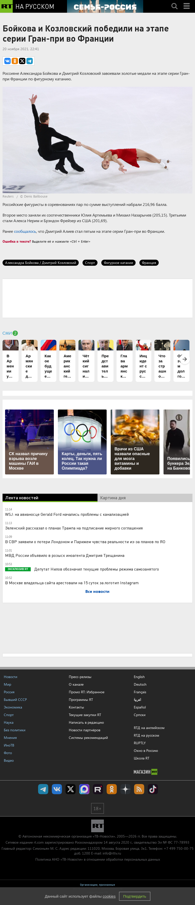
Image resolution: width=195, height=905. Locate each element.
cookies (109, 896)
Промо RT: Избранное (86, 691)
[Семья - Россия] (105, 6)
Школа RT (141, 758)
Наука (8, 722)
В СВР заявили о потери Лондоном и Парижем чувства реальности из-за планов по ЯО (85, 541)
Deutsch (140, 684)
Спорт (90, 262)
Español (140, 707)
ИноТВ (9, 745)
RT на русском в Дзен (125, 789)
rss (139, 789)
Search (174, 2)
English (139, 677)
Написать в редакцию (86, 722)
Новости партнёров (84, 729)
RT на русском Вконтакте (57, 789)
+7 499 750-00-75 (179, 848)
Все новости (97, 591)
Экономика (13, 707)
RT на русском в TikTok (153, 789)
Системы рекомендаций (88, 737)
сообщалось (25, 231)
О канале (76, 684)
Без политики (14, 729)
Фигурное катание (118, 262)
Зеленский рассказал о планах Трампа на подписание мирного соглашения (74, 527)
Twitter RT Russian (71, 789)
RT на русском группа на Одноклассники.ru (112, 789)
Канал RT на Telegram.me (43, 789)
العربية (137, 699)
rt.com (39, 842)
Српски (139, 715)
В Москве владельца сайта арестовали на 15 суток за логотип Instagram (72, 582)
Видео (9, 760)
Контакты (76, 707)
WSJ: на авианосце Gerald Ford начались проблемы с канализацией (67, 514)
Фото (8, 752)
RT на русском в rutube (98, 789)
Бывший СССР (15, 699)
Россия (9, 691)
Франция (149, 262)
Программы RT (81, 699)
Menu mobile (187, 2)
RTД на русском (146, 735)
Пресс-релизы (80, 676)
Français (140, 692)
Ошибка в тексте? (17, 241)
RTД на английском (149, 727)
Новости (10, 676)
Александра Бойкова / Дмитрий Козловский (40, 262)
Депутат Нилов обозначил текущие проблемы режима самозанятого (96, 569)
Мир (7, 684)
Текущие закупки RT (85, 714)
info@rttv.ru (112, 853)
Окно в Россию (146, 750)
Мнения (10, 737)
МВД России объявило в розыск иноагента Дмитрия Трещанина (64, 555)
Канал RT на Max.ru (84, 789)
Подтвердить (134, 896)
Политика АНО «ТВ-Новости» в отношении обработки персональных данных (97, 859)
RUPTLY (140, 742)
